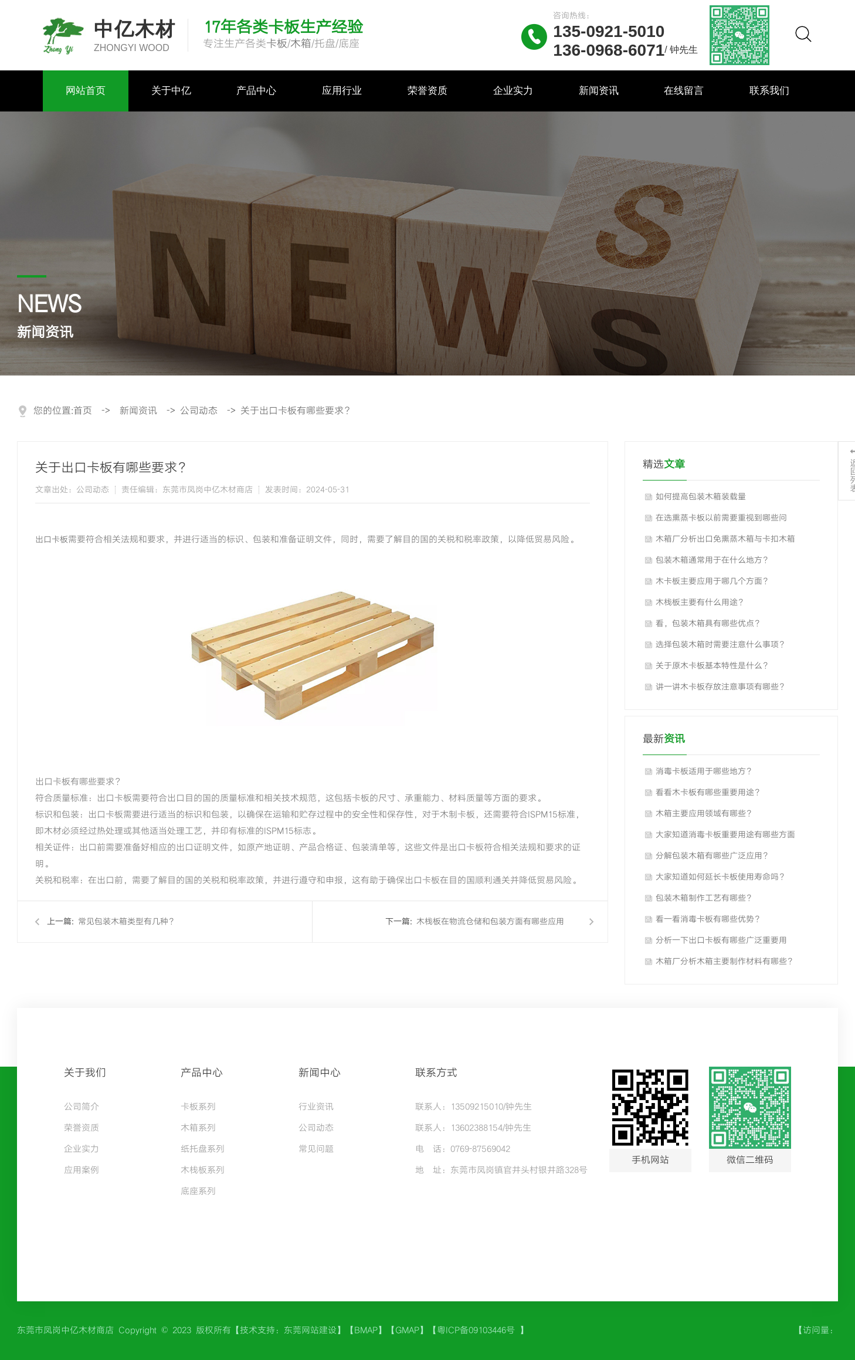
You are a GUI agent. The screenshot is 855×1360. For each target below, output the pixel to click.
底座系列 (198, 1191)
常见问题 (316, 1149)
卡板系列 (198, 1107)
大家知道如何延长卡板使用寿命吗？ (721, 877)
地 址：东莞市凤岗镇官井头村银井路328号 (501, 1170)
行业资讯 (316, 1107)
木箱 (300, 44)
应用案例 (81, 1170)
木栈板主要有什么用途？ (701, 602)
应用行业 (342, 90)
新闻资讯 (599, 90)
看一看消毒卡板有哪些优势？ (709, 919)
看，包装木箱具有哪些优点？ (709, 623)
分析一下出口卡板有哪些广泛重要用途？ (721, 943)
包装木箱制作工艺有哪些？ (705, 898)
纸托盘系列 (203, 1149)
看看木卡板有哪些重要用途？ (709, 792)
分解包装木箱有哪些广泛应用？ (713, 856)
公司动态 (199, 411)
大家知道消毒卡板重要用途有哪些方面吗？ (725, 837)
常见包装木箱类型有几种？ (127, 921)
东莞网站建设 (310, 1330)
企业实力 (513, 90)
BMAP (366, 1330)
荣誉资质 (427, 90)
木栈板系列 (203, 1170)
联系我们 (769, 90)
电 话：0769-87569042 (462, 1149)
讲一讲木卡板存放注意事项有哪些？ (721, 687)
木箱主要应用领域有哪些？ (705, 813)
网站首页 (86, 90)
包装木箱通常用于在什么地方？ (713, 560)
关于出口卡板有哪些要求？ (296, 411)
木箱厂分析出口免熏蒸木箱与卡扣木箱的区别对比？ (725, 542)
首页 (82, 411)
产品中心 (256, 90)
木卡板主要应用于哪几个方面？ (713, 581)
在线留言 (684, 90)
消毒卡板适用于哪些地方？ (705, 771)
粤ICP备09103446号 (478, 1330)
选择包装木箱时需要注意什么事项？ (721, 644)
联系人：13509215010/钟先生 (473, 1107)
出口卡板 (51, 539)
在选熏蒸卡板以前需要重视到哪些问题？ (721, 521)
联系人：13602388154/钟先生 (473, 1128)
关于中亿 (171, 90)
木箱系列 (198, 1128)
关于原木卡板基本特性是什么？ (713, 666)
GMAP (407, 1330)
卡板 (276, 44)
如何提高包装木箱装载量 (701, 497)
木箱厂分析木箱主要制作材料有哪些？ (725, 961)
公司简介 (81, 1107)
